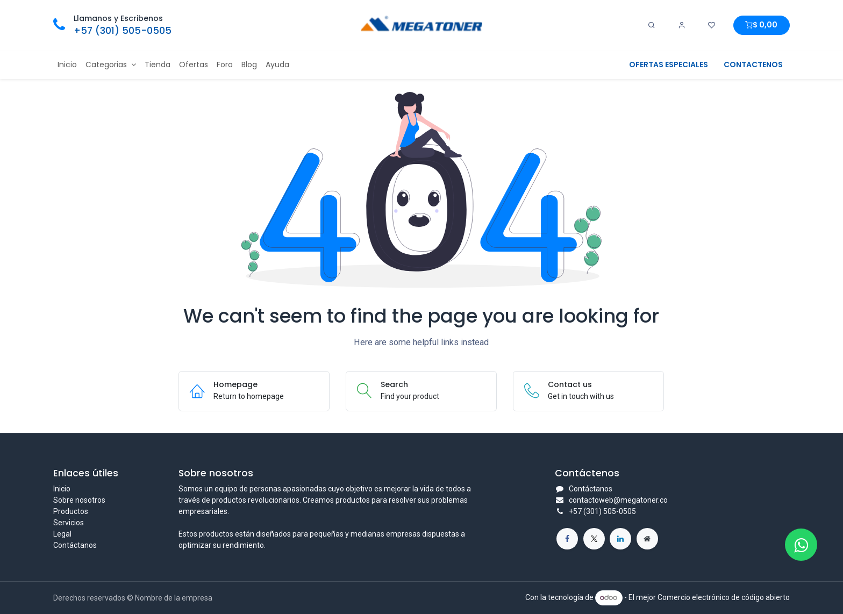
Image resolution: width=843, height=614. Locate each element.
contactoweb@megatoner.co (618, 500)
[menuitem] (67, 65)
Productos (70, 511)
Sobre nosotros (79, 500)
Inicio (61, 488)
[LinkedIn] (620, 538)
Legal (62, 534)
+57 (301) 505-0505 (123, 30)
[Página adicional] (647, 538)
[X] (594, 538)
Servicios (68, 522)
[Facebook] (567, 538)
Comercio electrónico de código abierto (724, 597)
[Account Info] (681, 25)
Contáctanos (75, 545)
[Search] (651, 25)
